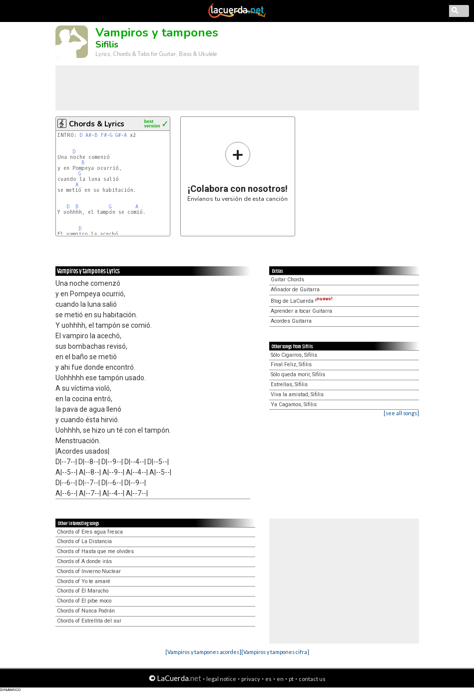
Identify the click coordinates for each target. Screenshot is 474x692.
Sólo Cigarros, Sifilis (294, 355)
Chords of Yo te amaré (83, 581)
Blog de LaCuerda (302, 301)
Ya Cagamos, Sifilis (294, 404)
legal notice (221, 679)
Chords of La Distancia (84, 541)
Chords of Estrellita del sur (89, 621)
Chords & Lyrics (96, 124)
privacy (250, 679)
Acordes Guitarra (291, 321)
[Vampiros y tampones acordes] (203, 652)
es (268, 679)
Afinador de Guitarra (295, 289)
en (280, 679)
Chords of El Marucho (82, 591)
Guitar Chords (287, 279)
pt (291, 679)
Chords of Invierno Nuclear (89, 571)
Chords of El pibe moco (84, 601)
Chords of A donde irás (84, 561)
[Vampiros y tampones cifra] (275, 652)
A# (88, 135)
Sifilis (106, 44)
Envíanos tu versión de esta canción (237, 171)
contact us (312, 679)
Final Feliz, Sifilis (291, 364)
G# (118, 135)
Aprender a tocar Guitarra (301, 311)
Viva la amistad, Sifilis (297, 394)
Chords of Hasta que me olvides (95, 551)
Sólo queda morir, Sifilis (298, 374)
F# (104, 135)
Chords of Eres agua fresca (90, 532)
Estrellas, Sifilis (289, 384)
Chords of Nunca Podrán (86, 611)
